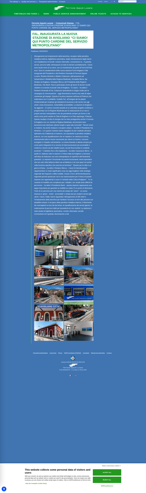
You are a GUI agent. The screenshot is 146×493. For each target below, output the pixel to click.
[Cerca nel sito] (127, 1)
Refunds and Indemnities (98, 353)
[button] (113, 1)
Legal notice (53, 353)
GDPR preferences (107, 486)
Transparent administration (48, 1)
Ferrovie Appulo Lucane (73, 7)
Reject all (107, 480)
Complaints (86, 353)
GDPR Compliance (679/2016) (72, 353)
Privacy (60, 353)
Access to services (121, 14)
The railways (14, 1)
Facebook (100, 1)
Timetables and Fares (25, 14)
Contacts (62, 1)
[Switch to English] (76, 375)
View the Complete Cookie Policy (36, 483)
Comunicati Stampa (65, 23)
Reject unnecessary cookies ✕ (111, 466)
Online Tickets (98, 14)
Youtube (106, 1)
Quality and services (29, 1)
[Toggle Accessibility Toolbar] (4, 489)
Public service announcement (69, 14)
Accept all (107, 472)
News (46, 14)
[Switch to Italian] (70, 375)
